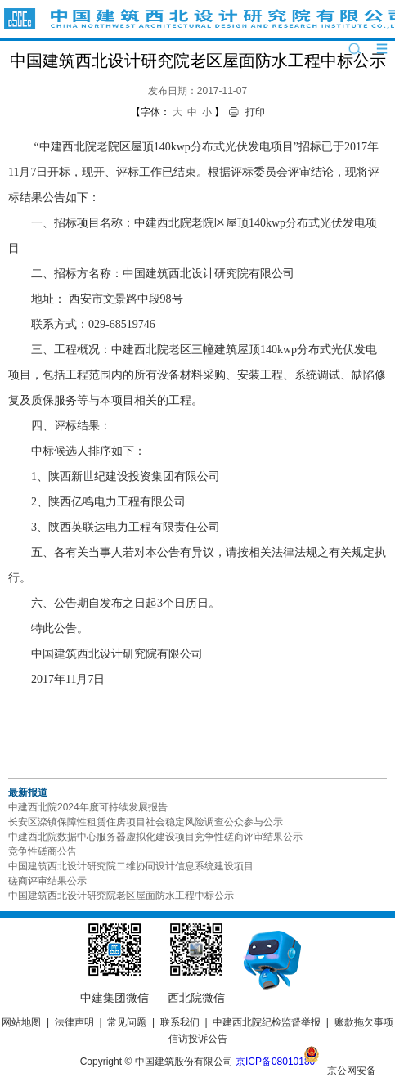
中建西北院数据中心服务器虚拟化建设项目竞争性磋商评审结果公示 (155, 836)
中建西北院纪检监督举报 (267, 1022)
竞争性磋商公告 (42, 851)
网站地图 (21, 1022)
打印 (255, 112)
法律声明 (74, 1022)
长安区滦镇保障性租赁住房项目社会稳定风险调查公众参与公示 (145, 822)
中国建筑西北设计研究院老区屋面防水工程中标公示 (121, 895)
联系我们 (180, 1022)
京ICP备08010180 (275, 1061)
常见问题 (126, 1022)
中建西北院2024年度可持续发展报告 (88, 807)
